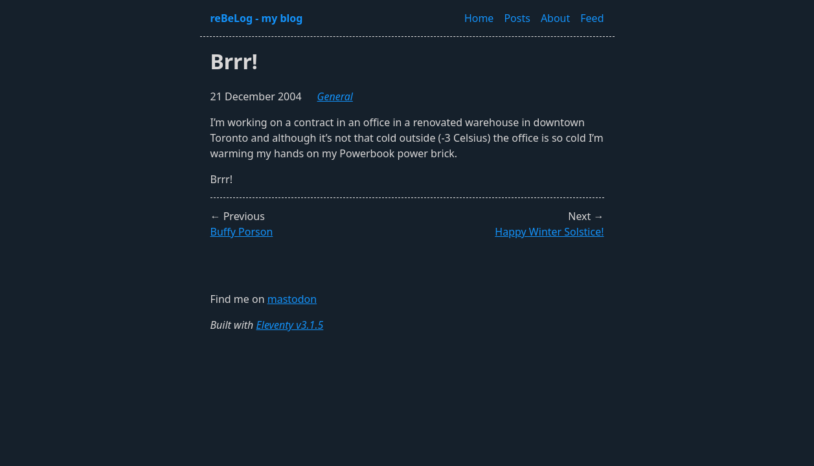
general (335, 96)
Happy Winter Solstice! (549, 232)
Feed (592, 18)
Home (479, 18)
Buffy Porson (241, 232)
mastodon (292, 299)
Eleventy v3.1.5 (290, 325)
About (555, 18)
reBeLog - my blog (256, 18)
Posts (517, 18)
